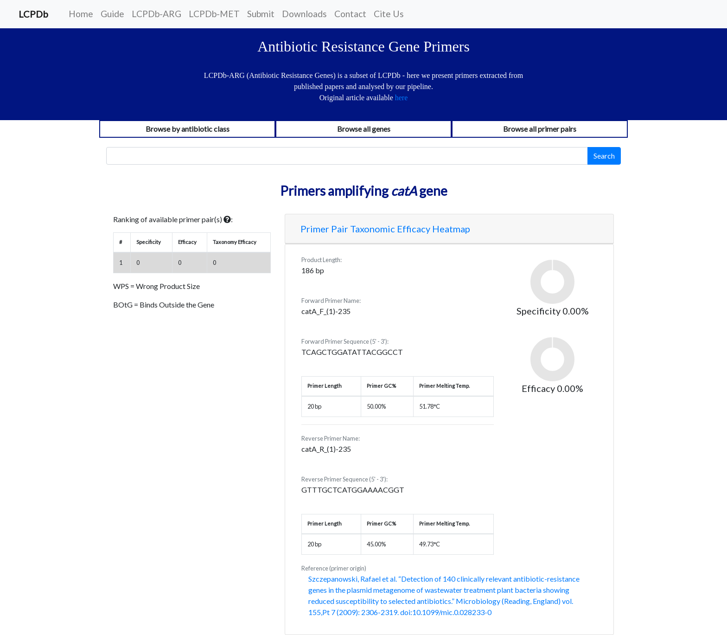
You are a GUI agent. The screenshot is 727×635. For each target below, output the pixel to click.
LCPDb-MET (214, 13)
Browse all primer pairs (539, 128)
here (401, 98)
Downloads (304, 13)
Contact (350, 13)
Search (604, 155)
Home (81, 13)
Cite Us (389, 13)
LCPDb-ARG (156, 13)
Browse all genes (363, 128)
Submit (260, 13)
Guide (112, 13)
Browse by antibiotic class (188, 128)
